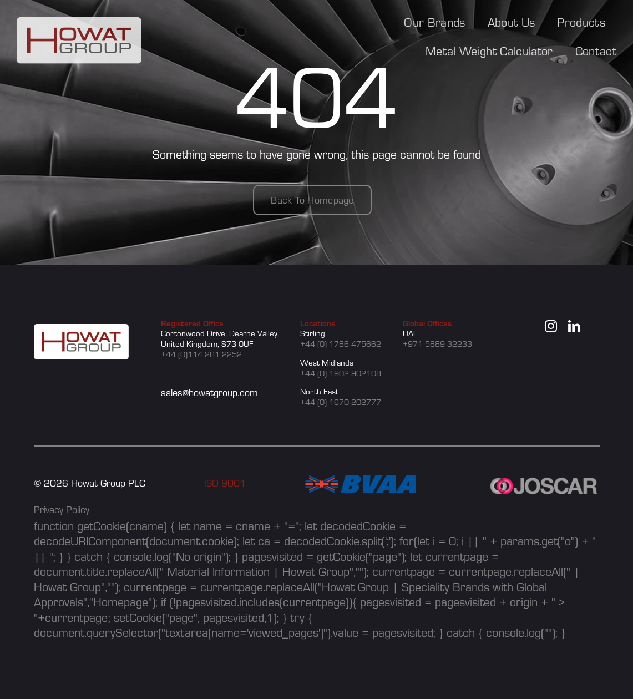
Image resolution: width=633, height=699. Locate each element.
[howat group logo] (79, 23)
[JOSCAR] (544, 481)
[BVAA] (360, 481)
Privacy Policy (61, 509)
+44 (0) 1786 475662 (340, 343)
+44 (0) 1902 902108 (340, 373)
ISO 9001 (225, 483)
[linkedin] (574, 326)
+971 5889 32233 (437, 343)
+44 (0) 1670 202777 (340, 402)
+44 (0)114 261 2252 (201, 354)
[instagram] (551, 326)
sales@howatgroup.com (209, 392)
